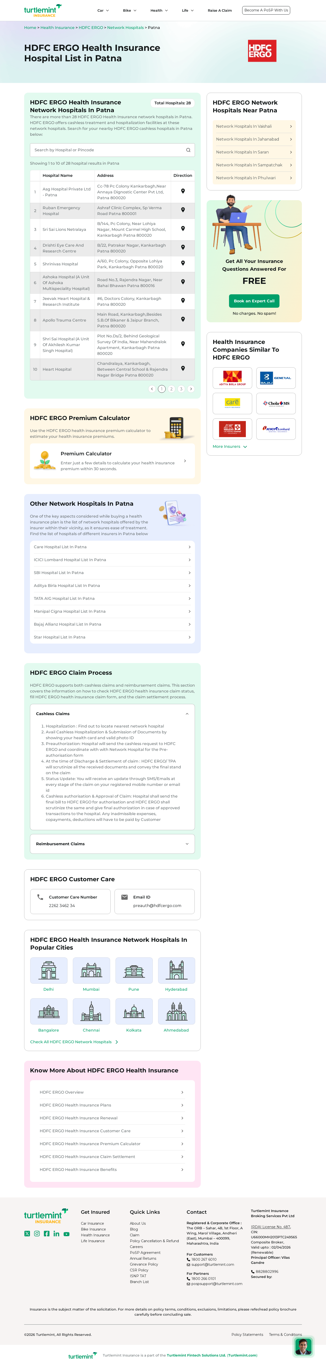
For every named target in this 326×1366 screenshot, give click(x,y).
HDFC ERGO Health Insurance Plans (111, 1105)
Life (185, 10)
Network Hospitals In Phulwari (254, 178)
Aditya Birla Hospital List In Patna (112, 585)
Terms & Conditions (285, 1334)
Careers (136, 1247)
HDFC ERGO (91, 27)
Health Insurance (57, 27)
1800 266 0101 (204, 1278)
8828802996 (267, 1271)
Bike (127, 10)
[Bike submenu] (133, 10)
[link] (152, 389)
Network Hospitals (126, 27)
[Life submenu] (191, 10)
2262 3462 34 (62, 905)
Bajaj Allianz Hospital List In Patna (112, 624)
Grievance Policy (144, 1264)
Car (100, 10)
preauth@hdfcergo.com (157, 905)
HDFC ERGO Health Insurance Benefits (111, 1169)
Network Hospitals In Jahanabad (254, 139)
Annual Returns (143, 1258)
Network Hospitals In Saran (254, 152)
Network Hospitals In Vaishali (254, 126)
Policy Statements (247, 1334)
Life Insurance (93, 1241)
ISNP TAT (138, 1276)
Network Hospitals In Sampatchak (254, 165)
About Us (138, 1223)
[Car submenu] (106, 10)
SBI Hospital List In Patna (112, 572)
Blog (134, 1229)
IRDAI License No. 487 (270, 1227)
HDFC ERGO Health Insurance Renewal (111, 1118)
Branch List (139, 1282)
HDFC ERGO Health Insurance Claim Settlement (111, 1156)
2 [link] (171, 389)
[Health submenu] (165, 10)
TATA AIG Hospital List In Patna (112, 598)
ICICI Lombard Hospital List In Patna (112, 559)
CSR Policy (139, 1270)
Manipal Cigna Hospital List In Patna (112, 611)
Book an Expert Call (254, 301)
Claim (134, 1235)
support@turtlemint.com (213, 1264)
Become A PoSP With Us (266, 10)
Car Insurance (92, 1223)
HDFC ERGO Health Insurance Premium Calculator (111, 1143)
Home (30, 27)
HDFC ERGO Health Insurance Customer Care (111, 1131)
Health (157, 10)
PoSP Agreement (145, 1252)
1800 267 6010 (204, 1259)
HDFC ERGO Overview (111, 1092)
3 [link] (181, 389)
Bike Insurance (93, 1229)
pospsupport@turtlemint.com (217, 1284)
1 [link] (162, 389)
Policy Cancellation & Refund (154, 1241)
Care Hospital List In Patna (112, 547)
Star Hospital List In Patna (112, 637)
